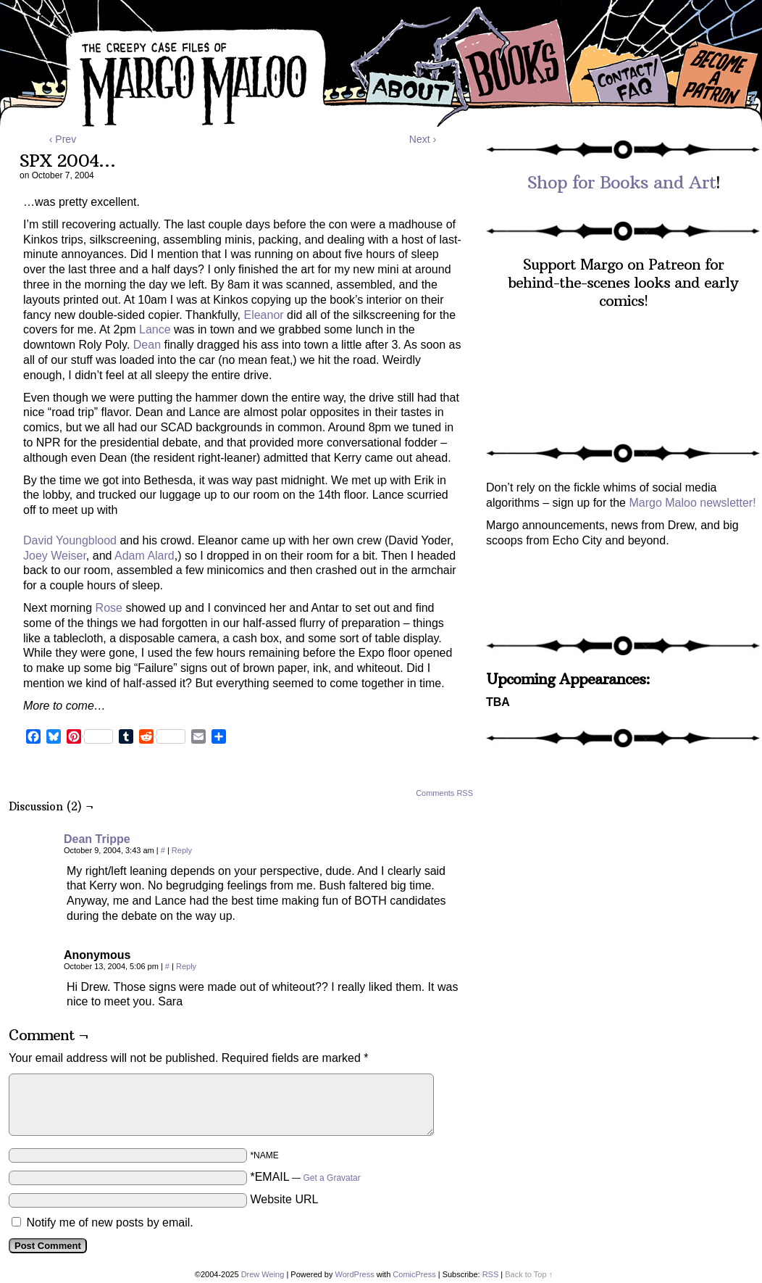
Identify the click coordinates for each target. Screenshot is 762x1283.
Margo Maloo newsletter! (692, 503)
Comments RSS (444, 793)
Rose (109, 608)
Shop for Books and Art (621, 182)
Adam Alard (144, 555)
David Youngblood (70, 540)
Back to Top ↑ (529, 1274)
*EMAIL (305, 1177)
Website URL (284, 1199)
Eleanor (263, 315)
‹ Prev (62, 139)
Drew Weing (263, 1274)
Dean (147, 345)
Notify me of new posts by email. (109, 1222)
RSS (490, 1274)
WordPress (354, 1274)
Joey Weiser (54, 555)
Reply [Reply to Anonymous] (186, 966)
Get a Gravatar (331, 1178)
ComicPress (414, 1274)
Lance (155, 329)
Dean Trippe (97, 839)
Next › (422, 139)
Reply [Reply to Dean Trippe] (182, 850)
